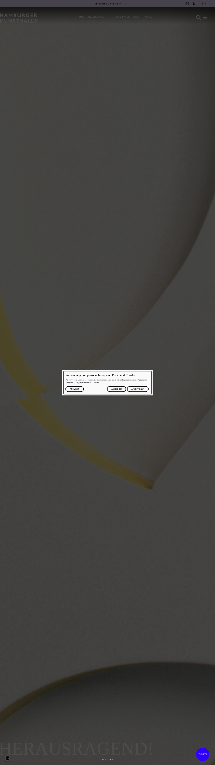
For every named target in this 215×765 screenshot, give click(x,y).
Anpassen (75, 389)
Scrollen (107, 759)
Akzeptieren (137, 389)
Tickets (203, 754)
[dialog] (107, 382)
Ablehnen (116, 389)
